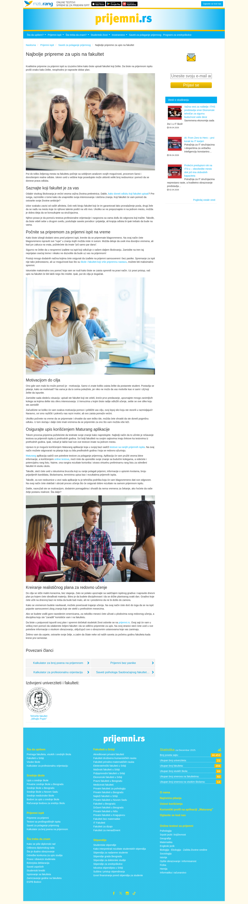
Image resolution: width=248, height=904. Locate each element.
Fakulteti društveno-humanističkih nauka (114, 760)
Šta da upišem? (37, 37)
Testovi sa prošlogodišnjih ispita (43, 824)
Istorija (163, 859)
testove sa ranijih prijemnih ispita (127, 449)
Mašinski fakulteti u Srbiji (106, 771)
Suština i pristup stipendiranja (109, 873)
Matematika (166, 844)
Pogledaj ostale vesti (204, 202)
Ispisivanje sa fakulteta (39, 876)
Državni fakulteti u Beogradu (108, 809)
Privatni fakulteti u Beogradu (108, 794)
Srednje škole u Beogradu (40, 790)
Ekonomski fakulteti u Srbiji (107, 779)
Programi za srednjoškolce (177, 36)
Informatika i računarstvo (173, 875)
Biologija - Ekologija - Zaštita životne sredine (183, 852)
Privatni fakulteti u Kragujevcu (109, 817)
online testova (61, 461)
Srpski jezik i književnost (173, 837)
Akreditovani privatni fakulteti (108, 756)
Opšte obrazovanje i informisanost (178, 863)
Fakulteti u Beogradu (104, 806)
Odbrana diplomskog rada (40, 850)
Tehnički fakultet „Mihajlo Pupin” (38, 719)
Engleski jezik (167, 848)
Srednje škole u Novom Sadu (42, 794)
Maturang (31, 457)
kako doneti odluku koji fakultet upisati (128, 195)
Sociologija (166, 856)
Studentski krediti (36, 872)
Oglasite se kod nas (212, 4)
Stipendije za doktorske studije (109, 862)
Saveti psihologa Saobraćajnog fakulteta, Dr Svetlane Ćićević (125, 674)
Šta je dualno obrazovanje (41, 853)
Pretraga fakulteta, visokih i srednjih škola (49, 756)
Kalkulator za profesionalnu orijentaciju (47, 768)
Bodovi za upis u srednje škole (43, 801)
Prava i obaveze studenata (41, 861)
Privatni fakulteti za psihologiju (109, 790)
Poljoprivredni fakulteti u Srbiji (109, 775)
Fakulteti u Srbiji (35, 760)
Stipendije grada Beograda (107, 858)
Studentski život (101, 37)
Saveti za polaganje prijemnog (145, 36)
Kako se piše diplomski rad (41, 846)
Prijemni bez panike (123, 665)
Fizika (163, 867)
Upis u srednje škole (37, 782)
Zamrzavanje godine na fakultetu (44, 880)
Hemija (163, 871)
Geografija (165, 840)
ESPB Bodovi (34, 884)
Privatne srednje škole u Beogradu (45, 786)
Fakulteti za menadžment (106, 832)
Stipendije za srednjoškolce (108, 866)
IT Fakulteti (99, 825)
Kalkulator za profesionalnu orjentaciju (58, 674)
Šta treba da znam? (78, 37)
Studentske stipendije (104, 847)
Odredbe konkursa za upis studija (45, 857)
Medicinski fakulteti (103, 787)
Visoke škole (33, 764)
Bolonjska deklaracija (38, 865)
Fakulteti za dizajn (103, 828)
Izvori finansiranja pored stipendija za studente (118, 877)
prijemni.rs (124, 624)
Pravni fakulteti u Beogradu (107, 783)
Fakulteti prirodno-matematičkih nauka (113, 764)
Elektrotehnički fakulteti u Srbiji (109, 768)
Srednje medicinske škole (40, 797)
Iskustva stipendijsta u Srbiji (108, 870)
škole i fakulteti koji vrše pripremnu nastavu (104, 264)
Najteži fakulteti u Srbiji (105, 798)
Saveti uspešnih (35, 869)
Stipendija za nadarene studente (110, 854)
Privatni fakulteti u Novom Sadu (110, 802)
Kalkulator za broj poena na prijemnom (58, 665)
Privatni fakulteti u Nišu (105, 813)
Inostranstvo (120, 37)
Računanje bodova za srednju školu (46, 805)
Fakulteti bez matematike (106, 821)
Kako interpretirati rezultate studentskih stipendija (119, 851)
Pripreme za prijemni (38, 820)
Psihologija (166, 833)
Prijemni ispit (56, 37)
